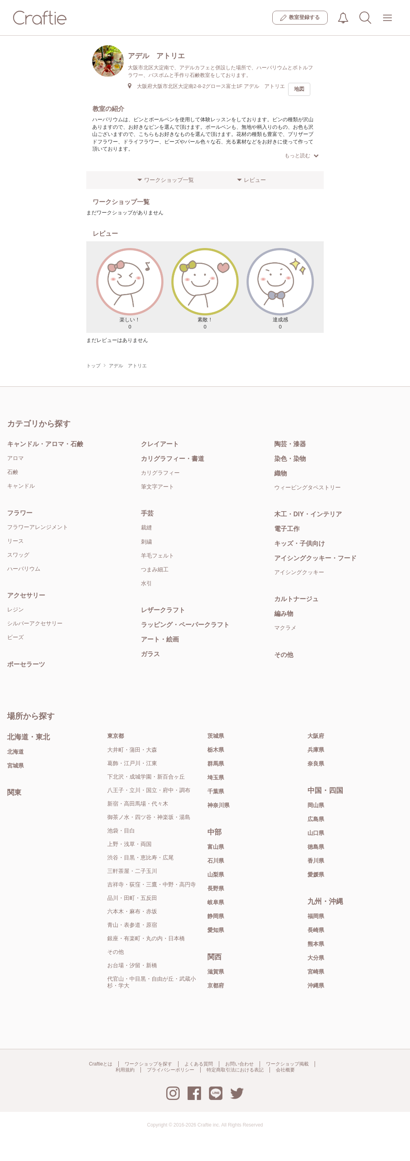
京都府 (215, 985)
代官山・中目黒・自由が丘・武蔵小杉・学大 (151, 982)
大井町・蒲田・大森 (132, 750)
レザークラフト (163, 610)
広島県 (316, 819)
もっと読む (302, 155)
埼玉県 (215, 777)
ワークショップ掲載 (287, 1064)
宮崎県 (316, 971)
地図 (299, 89)
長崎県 (316, 930)
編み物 (283, 613)
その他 (283, 654)
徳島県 (316, 847)
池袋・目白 (121, 830)
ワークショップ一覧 (169, 180)
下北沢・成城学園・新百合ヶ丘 (146, 776)
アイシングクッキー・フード (315, 558)
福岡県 (316, 916)
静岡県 (215, 916)
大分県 (316, 958)
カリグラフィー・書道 (172, 458)
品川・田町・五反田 (132, 898)
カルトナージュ (296, 599)
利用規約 (125, 1070)
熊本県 (316, 944)
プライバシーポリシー (170, 1070)
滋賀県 (215, 971)
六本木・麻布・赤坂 (132, 911)
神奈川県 (218, 805)
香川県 (316, 860)
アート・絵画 (160, 639)
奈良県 (316, 763)
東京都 (115, 736)
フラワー (19, 513)
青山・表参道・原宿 (132, 925)
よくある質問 (198, 1064)
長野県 (215, 888)
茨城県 (215, 736)
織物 (280, 473)
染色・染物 (290, 458)
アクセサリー (26, 595)
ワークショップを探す (148, 1064)
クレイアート (160, 444)
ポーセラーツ (26, 664)
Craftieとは (100, 1064)
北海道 (15, 752)
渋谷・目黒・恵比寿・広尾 (140, 857)
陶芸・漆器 (290, 444)
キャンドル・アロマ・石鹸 (45, 444)
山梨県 (215, 874)
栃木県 (215, 750)
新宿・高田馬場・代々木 (137, 803)
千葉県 (215, 791)
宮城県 (15, 765)
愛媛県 (316, 874)
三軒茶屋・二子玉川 (132, 871)
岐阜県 (215, 902)
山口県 (316, 833)
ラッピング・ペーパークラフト (185, 624)
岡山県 (316, 805)
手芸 (147, 513)
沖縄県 (316, 985)
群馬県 (215, 763)
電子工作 (287, 528)
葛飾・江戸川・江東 (132, 763)
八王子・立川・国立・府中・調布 (148, 790)
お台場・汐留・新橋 (132, 965)
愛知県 (215, 930)
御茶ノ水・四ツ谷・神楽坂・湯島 (148, 817)
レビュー (255, 180)
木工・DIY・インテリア (308, 514)
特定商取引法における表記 (235, 1070)
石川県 (215, 860)
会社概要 (285, 1070)
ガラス (150, 654)
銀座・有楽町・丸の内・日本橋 (146, 938)
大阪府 (316, 736)
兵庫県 (316, 750)
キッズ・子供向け (299, 543)
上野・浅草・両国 (129, 844)
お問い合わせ (239, 1064)
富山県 (215, 847)
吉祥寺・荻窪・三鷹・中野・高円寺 (151, 884)
